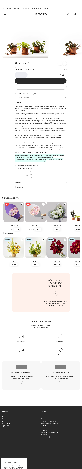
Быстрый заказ (41, 87)
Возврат (43, 426)
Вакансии (44, 430)
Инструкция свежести (48, 428)
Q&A (3, 421)
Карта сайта (5, 426)
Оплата (43, 419)
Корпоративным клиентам (49, 423)
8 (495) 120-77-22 (60, 341)
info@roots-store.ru (21, 341)
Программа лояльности (48, 421)
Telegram (60, 354)
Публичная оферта (47, 437)
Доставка (44, 417)
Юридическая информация (49, 432)
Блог (3, 419)
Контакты (5, 411)
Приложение (6, 423)
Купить (40, 81)
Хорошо (14, 464)
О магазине (5, 417)
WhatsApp (21, 354)
